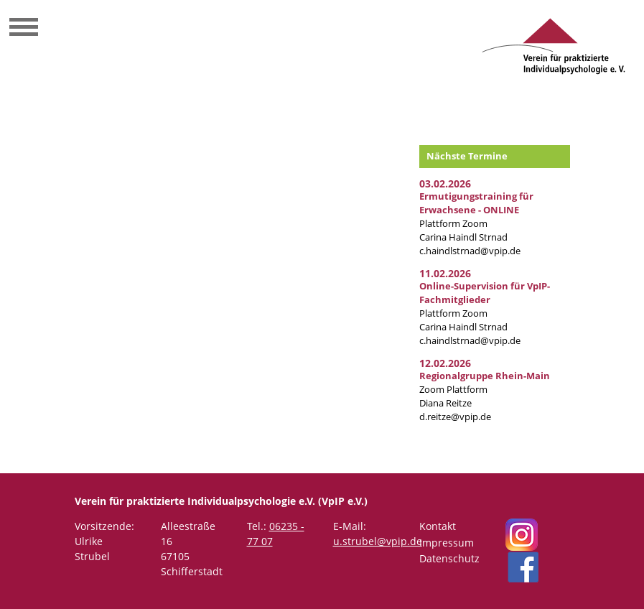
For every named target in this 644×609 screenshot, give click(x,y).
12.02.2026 (445, 363)
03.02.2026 (445, 183)
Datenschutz (449, 558)
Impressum (446, 542)
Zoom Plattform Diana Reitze (484, 389)
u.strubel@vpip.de (377, 541)
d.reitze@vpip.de (455, 417)
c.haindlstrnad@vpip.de (470, 251)
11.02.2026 (445, 273)
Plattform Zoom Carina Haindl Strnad (476, 216)
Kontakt (437, 526)
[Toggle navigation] (23, 28)
